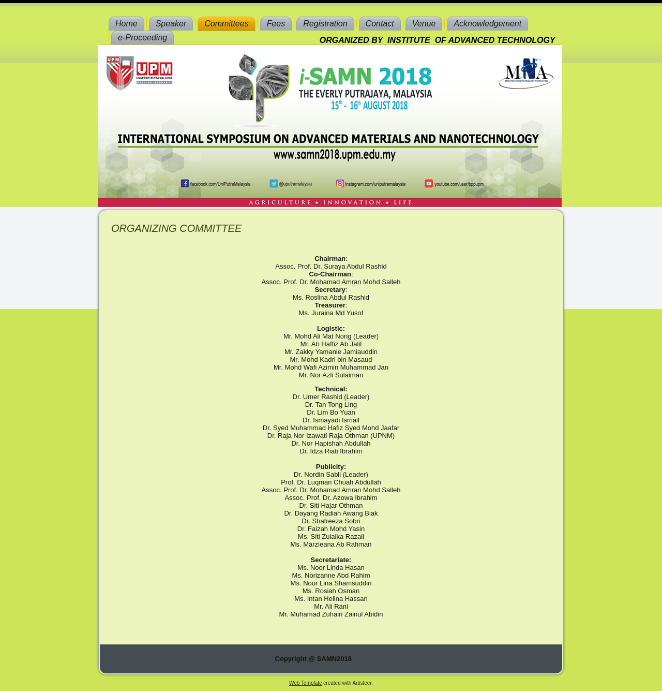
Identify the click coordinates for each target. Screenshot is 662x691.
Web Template (305, 683)
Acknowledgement (487, 23)
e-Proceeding (142, 37)
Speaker (171, 23)
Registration (325, 23)
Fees (276, 23)
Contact (380, 23)
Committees (226, 23)
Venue (424, 23)
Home (126, 23)
